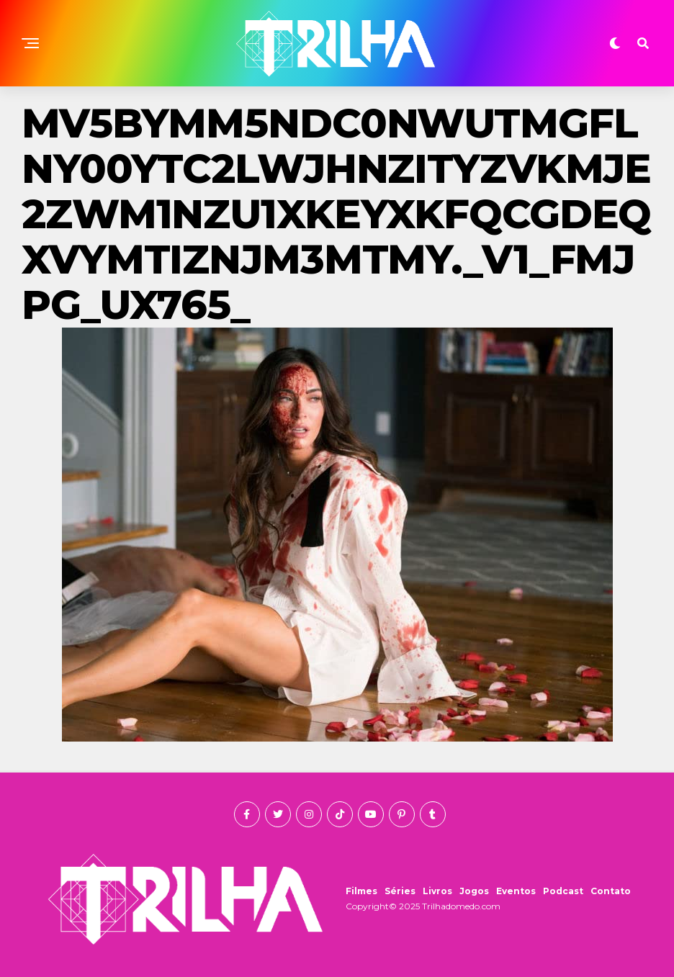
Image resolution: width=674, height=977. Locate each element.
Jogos (474, 891)
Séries (400, 891)
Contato (610, 891)
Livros (437, 891)
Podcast (563, 891)
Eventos (516, 891)
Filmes (361, 891)
